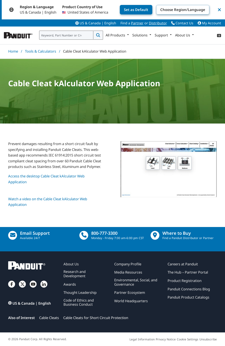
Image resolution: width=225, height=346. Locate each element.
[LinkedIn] (43, 288)
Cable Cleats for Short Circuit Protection (95, 317)
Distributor (158, 23)
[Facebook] (11, 288)
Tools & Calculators (40, 51)
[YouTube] (33, 288)
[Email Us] (12, 235)
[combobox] (66, 35)
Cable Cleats (49, 317)
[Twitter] (22, 288)
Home (13, 51)
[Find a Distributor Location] (155, 235)
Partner (137, 23)
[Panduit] (18, 34)
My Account (209, 23)
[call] (83, 235)
